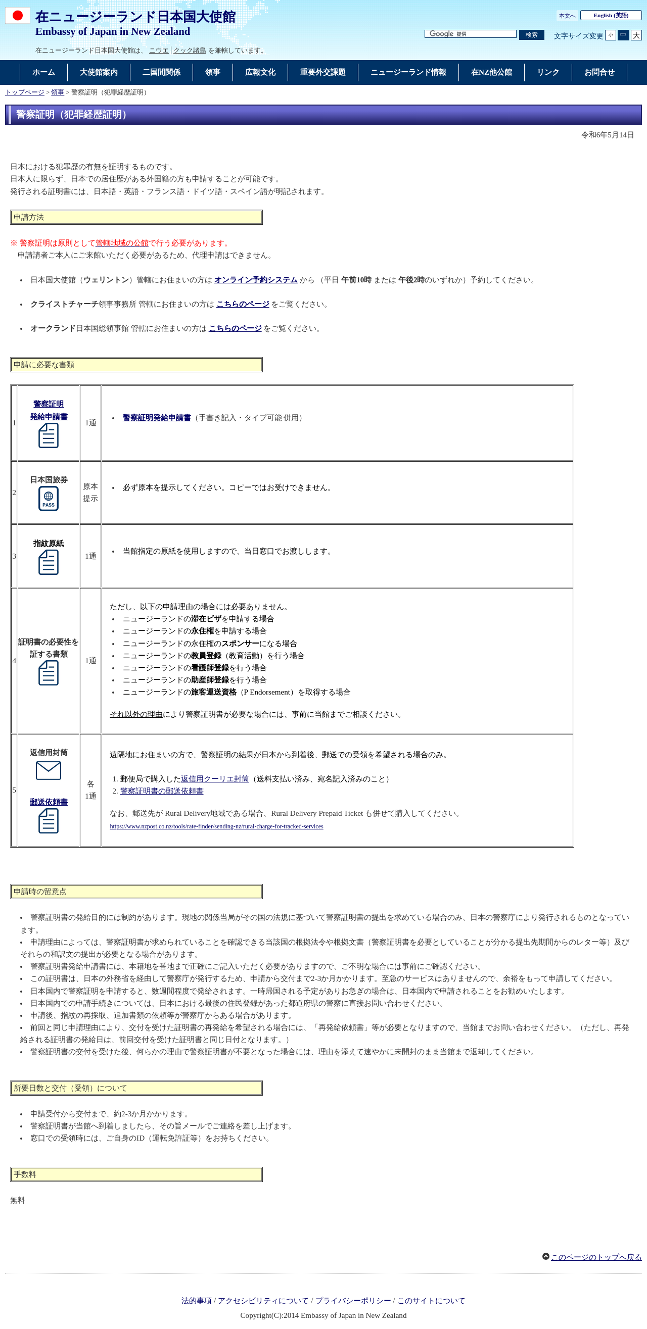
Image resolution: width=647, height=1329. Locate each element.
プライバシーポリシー (353, 1301)
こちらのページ (242, 304)
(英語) (611, 15)
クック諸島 (189, 50)
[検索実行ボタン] (531, 35)
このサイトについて (431, 1301)
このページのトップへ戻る (596, 1257)
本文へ (567, 16)
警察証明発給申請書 (157, 418)
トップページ (24, 92)
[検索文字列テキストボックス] (471, 34)
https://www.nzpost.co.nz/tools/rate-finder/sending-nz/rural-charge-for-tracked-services (216, 826)
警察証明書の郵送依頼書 (162, 791)
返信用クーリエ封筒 (215, 779)
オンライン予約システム (256, 280)
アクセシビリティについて (263, 1301)
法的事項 (196, 1301)
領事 (57, 92)
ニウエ (159, 50)
